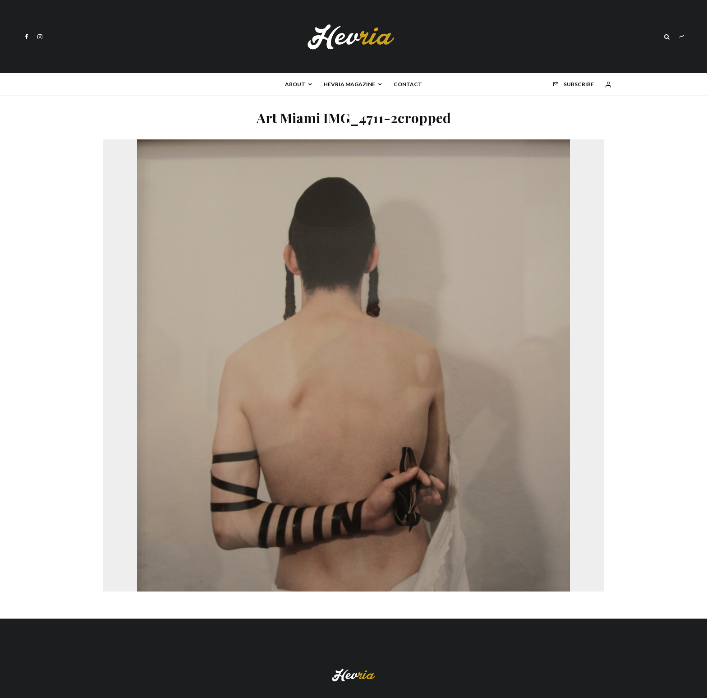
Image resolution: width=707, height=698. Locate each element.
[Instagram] (40, 37)
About (295, 84)
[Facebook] (26, 37)
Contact (408, 84)
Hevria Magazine (349, 84)
